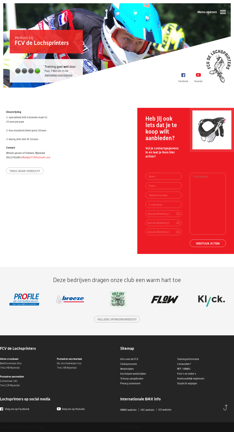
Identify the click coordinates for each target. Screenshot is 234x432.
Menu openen (207, 12)
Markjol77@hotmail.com (36, 157)
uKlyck (137, 427)
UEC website (147, 409)
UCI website (164, 409)
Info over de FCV (129, 359)
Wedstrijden (127, 368)
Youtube (198, 81)
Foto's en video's (186, 373)
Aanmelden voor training (58, 75)
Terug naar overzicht (24, 171)
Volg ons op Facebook (17, 409)
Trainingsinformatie (188, 359)
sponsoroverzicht (117, 319)
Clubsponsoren (128, 363)
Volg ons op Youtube (73, 409)
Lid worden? (184, 363)
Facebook (183, 81)
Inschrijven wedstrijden (133, 373)
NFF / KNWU (183, 368)
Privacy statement (130, 383)
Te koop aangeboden (131, 378)
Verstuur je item (208, 243)
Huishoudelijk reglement (190, 378)
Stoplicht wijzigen (187, 383)
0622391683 (13, 157)
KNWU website (128, 409)
